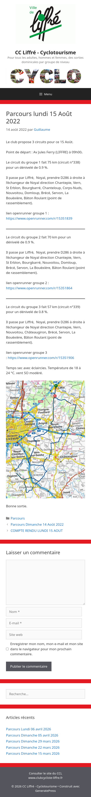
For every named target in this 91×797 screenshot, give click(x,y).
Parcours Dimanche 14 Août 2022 (37, 524)
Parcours (18, 518)
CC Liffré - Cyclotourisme (45, 52)
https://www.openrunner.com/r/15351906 (41, 357)
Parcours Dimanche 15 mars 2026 (32, 753)
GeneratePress (45, 791)
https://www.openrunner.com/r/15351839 (39, 218)
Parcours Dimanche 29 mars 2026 (32, 741)
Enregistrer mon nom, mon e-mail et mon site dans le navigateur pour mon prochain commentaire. (46, 648)
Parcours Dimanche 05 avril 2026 (32, 735)
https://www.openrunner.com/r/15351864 (39, 288)
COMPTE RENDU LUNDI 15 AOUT (37, 530)
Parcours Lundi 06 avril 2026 (28, 729)
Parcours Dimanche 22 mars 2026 (32, 747)
